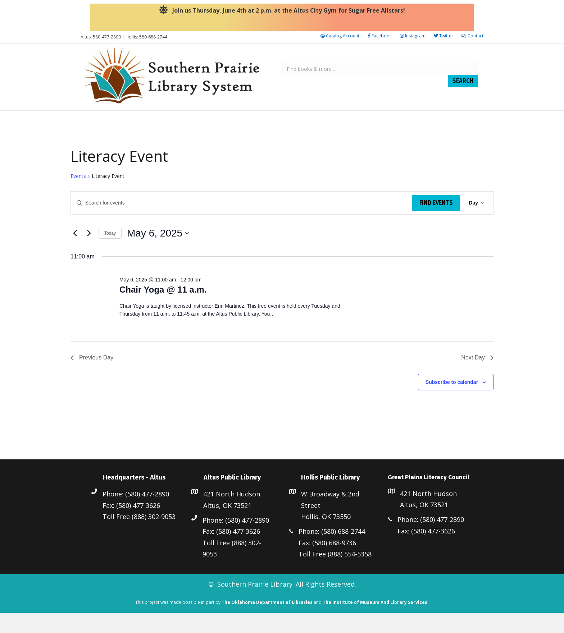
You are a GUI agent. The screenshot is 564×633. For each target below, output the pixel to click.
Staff (142, 120)
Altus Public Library (233, 120)
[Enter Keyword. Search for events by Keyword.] (241, 223)
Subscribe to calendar (452, 402)
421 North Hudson (231, 514)
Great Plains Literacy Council (399, 120)
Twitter (443, 36)
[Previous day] (74, 253)
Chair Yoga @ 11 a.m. (163, 310)
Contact (472, 36)
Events (78, 196)
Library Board (105, 120)
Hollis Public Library (309, 120)
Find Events (436, 223)
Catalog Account (339, 36)
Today (110, 253)
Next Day (477, 378)
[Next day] (89, 253)
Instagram (413, 36)
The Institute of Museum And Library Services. (376, 622)
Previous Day (91, 378)
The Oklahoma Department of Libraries (267, 622)
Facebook (380, 36)
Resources (173, 120)
